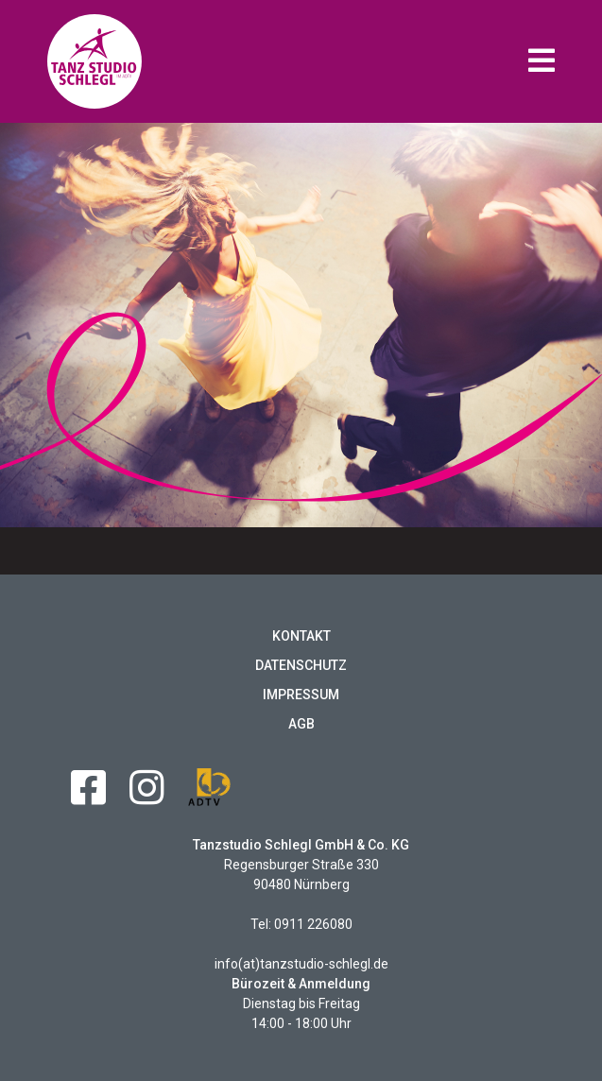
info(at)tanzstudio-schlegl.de (301, 963)
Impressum (301, 694)
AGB (301, 723)
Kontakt (301, 635)
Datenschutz (301, 665)
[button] (541, 61)
